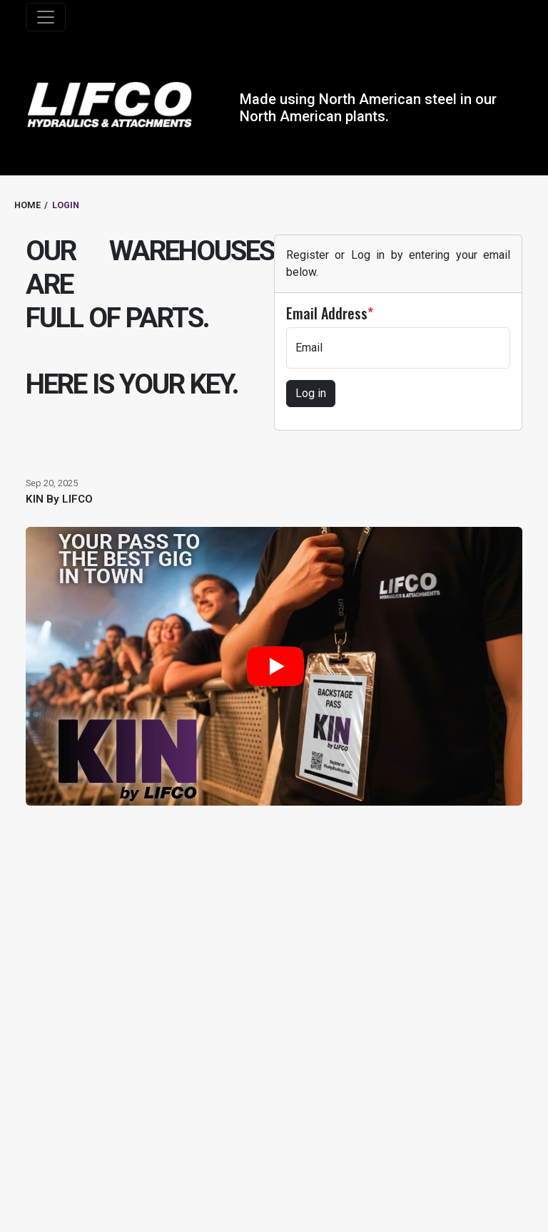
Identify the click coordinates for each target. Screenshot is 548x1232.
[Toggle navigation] (46, 17)
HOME (27, 205)
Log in (310, 393)
